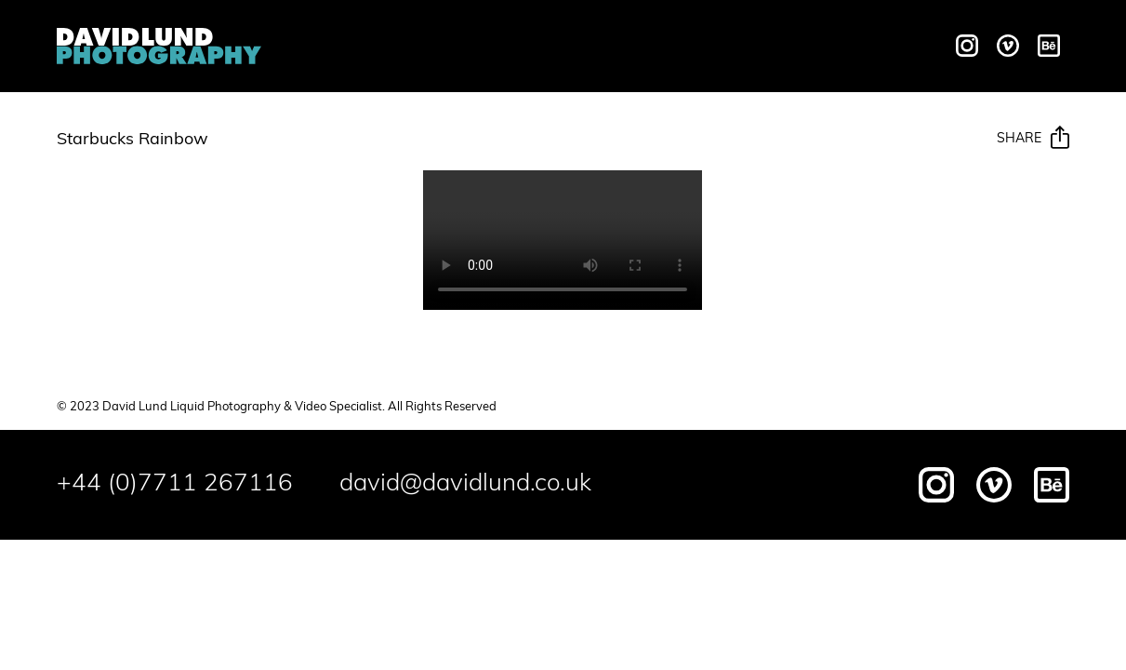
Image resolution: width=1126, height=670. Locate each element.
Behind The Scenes (743, 47)
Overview (328, 47)
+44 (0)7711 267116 (175, 484)
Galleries (596, 47)
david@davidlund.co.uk (465, 484)
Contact (885, 47)
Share (1033, 138)
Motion (503, 47)
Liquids (422, 47)
